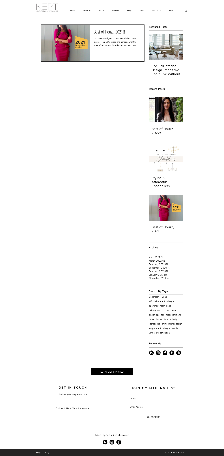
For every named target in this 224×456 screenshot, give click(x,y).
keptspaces (154, 323)
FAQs (38, 452)
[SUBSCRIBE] (154, 417)
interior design (171, 319)
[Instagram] (158, 352)
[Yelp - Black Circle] (178, 352)
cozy (167, 310)
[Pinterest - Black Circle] (171, 352)
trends (175, 328)
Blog (47, 452)
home (152, 319)
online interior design (172, 323)
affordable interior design (161, 301)
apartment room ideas (160, 305)
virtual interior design (159, 332)
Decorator (154, 296)
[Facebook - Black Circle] (165, 352)
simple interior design (159, 328)
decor (174, 310)
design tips (154, 314)
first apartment (173, 314)
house (159, 319)
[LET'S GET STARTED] (112, 371)
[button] (87, 10)
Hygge (164, 296)
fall (162, 314)
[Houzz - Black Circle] (151, 352)
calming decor (156, 310)
